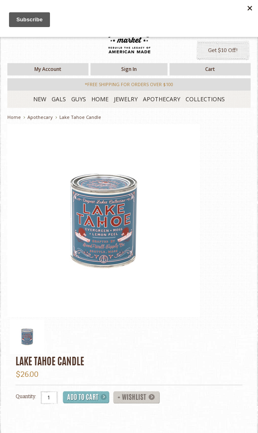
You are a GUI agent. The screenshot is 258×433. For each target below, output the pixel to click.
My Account (47, 69)
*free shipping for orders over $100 (129, 84)
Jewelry (126, 99)
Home (100, 99)
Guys (78, 99)
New (39, 99)
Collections (205, 99)
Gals (59, 99)
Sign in (129, 69)
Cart (210, 69)
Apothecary (161, 99)
